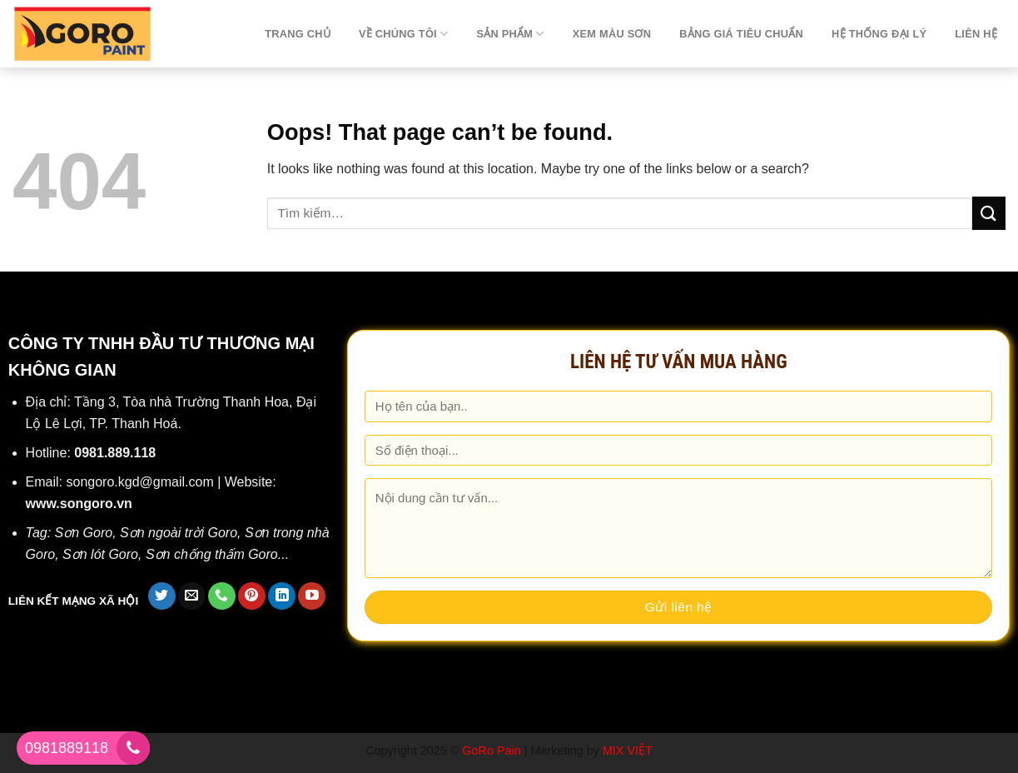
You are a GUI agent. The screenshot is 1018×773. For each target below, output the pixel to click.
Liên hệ (976, 33)
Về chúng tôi (403, 34)
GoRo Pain (491, 750)
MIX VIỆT (628, 750)
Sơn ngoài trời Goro (178, 533)
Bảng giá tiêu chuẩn (741, 33)
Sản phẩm (510, 34)
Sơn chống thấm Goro (212, 554)
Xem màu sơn (612, 33)
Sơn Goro (84, 533)
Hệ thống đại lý (879, 33)
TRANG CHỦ (297, 33)
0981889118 (66, 748)
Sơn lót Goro (100, 554)
